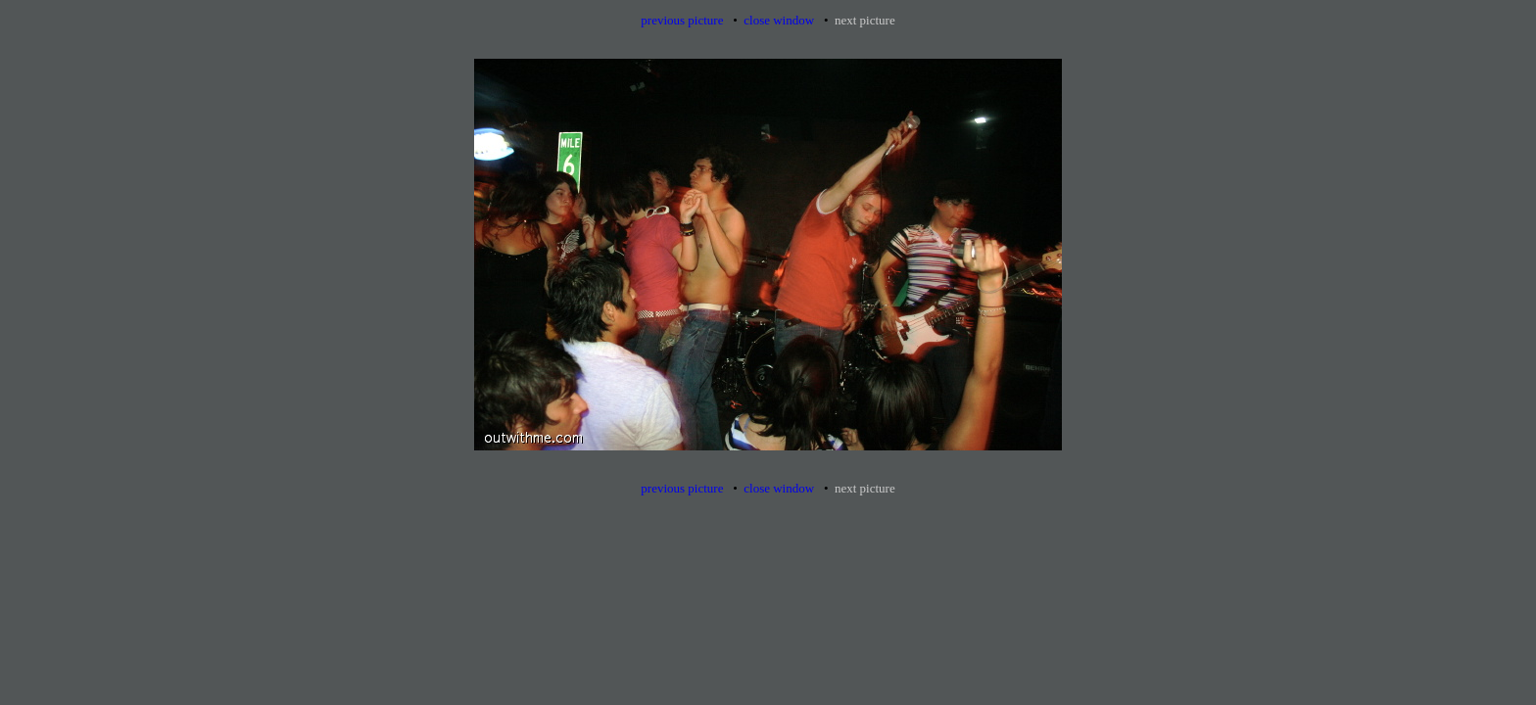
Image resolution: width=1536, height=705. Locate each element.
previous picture (682, 20)
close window (779, 20)
